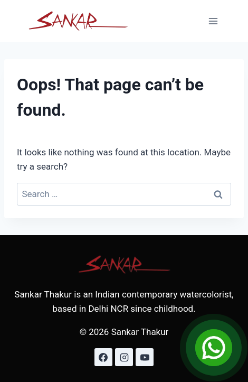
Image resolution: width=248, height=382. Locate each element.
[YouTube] (145, 357)
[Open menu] (213, 21)
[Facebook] (103, 357)
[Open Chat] (213, 347)
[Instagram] (124, 357)
